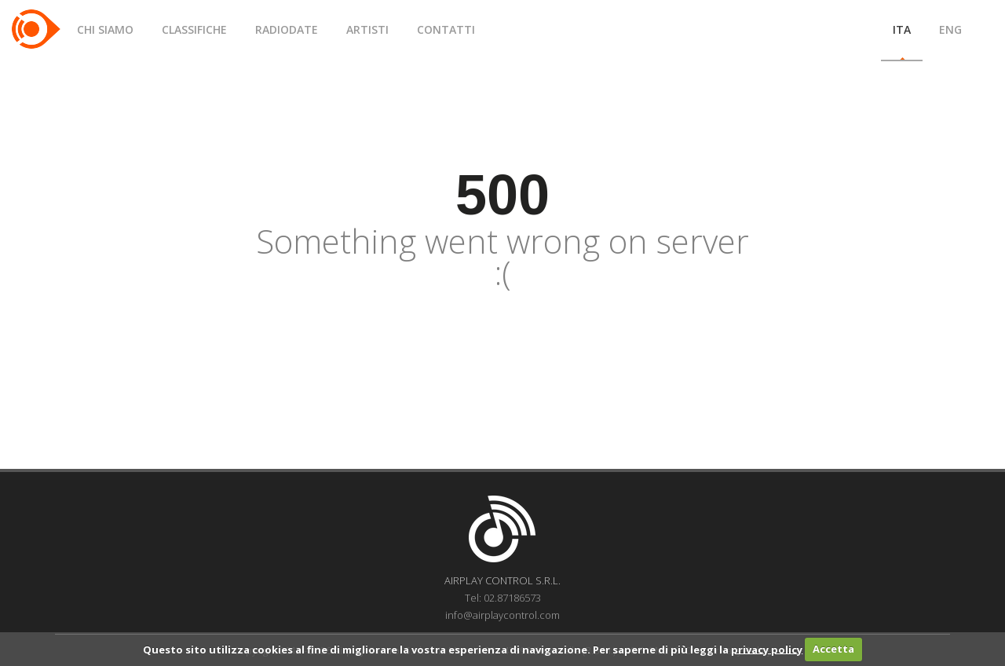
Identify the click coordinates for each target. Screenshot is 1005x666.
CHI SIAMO (105, 29)
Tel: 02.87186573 (503, 598)
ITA (902, 29)
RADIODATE (286, 29)
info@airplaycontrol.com (502, 615)
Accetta (833, 649)
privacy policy (766, 649)
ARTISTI (367, 29)
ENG (950, 29)
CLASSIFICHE (194, 29)
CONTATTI (446, 29)
